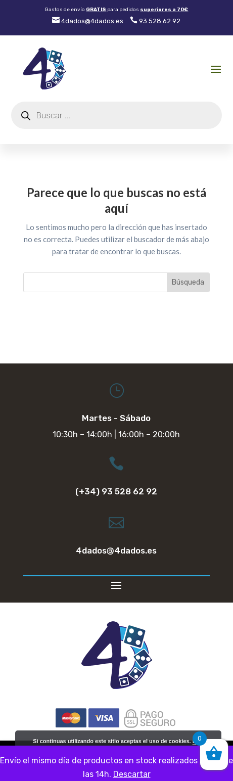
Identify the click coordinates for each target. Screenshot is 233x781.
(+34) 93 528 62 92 (116, 491)
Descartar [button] (132, 774)
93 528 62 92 (155, 21)
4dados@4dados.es (87, 21)
